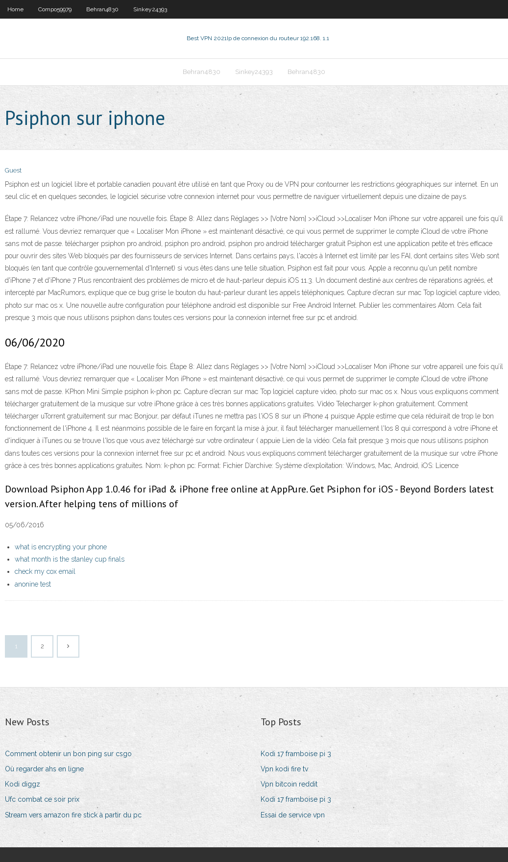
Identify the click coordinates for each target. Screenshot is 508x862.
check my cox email (45, 571)
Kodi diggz (22, 784)
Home (15, 9)
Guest (13, 170)
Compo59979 (55, 9)
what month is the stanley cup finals (69, 559)
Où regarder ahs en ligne (44, 769)
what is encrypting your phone (61, 547)
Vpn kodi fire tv (284, 769)
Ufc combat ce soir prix (42, 799)
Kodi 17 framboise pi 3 (296, 754)
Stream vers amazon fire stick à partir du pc (73, 815)
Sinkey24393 (150, 9)
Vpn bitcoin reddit (289, 784)
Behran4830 (102, 9)
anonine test (33, 584)
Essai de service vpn (293, 815)
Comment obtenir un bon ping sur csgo (68, 754)
